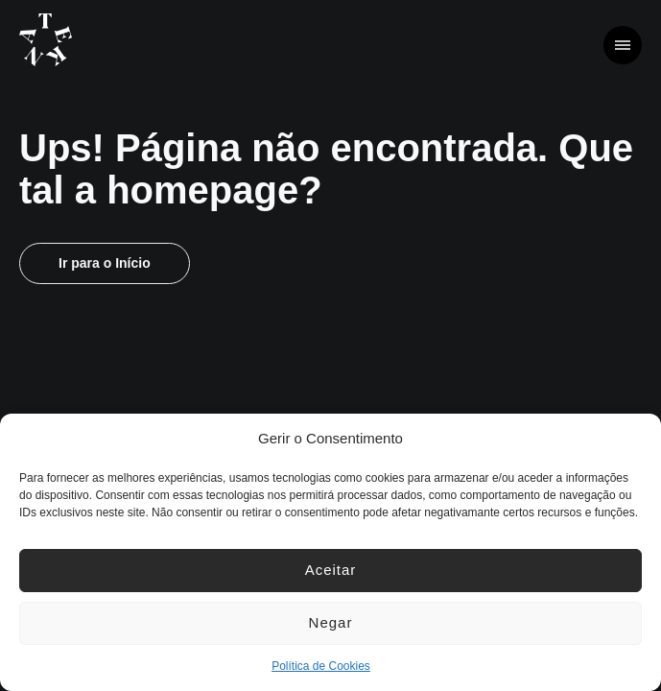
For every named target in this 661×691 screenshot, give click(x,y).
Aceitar (331, 569)
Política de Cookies (320, 666)
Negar (331, 622)
